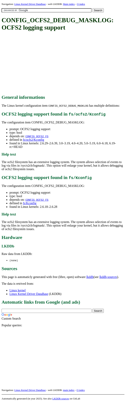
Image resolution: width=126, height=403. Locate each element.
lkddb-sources (108, 277)
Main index (69, 4)
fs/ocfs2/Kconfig (33, 139)
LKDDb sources (60, 398)
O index (81, 4)
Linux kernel (17, 290)
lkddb (90, 277)
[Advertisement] (64, 63)
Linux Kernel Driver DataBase (30, 4)
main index (68, 390)
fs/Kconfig (29, 203)
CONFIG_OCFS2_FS (36, 136)
